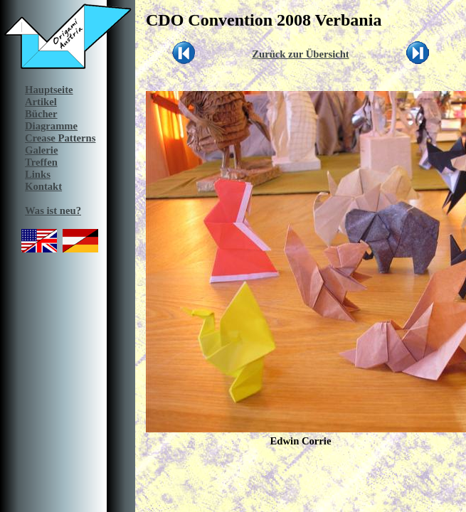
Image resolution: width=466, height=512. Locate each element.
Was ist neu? (53, 210)
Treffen (41, 162)
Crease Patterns (60, 138)
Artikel (41, 101)
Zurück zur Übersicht (300, 54)
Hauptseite (49, 89)
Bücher (41, 113)
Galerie (41, 150)
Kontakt (43, 186)
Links (38, 174)
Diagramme (51, 126)
